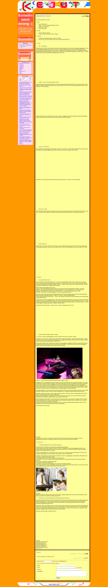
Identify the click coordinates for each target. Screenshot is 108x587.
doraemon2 (21, 65)
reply (85, 553)
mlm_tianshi (21, 64)
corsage (20, 73)
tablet (20, 70)
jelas (20, 72)
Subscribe (79, 567)
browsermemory (22, 71)
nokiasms (21, 69)
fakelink (20, 63)
